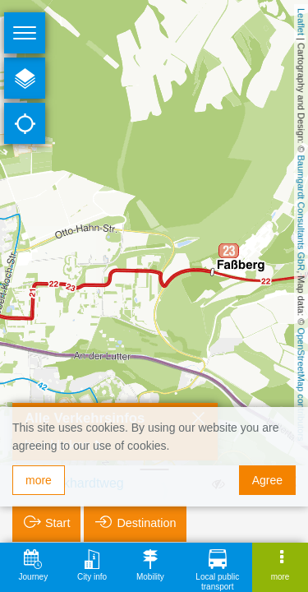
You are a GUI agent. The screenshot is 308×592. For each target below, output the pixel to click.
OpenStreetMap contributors (301, 384)
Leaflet (301, 21)
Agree (267, 480)
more (38, 480)
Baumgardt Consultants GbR (301, 213)
